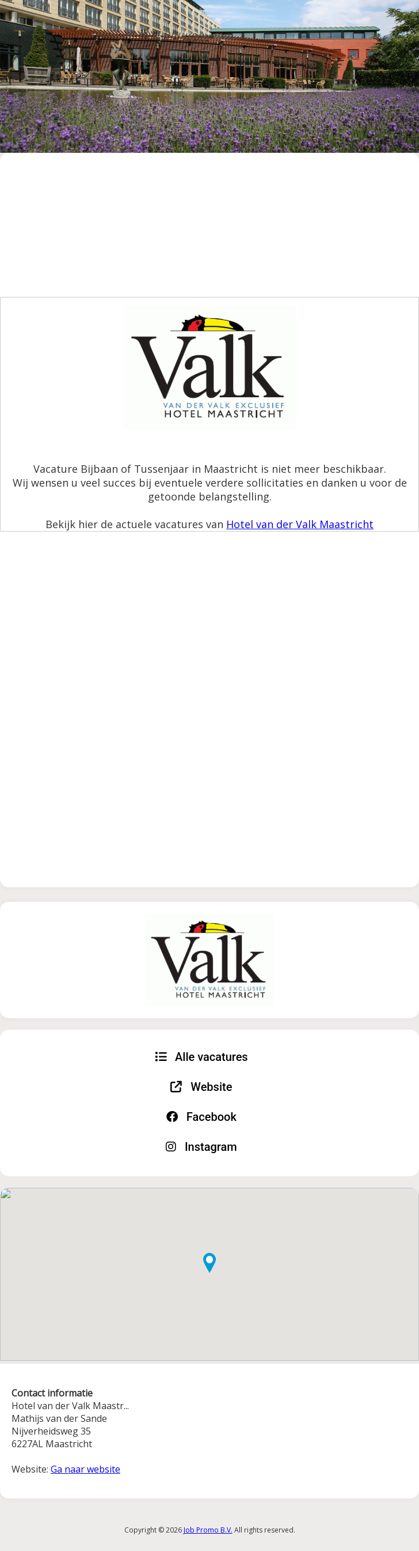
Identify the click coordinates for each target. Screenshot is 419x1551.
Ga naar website (85, 1469)
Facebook (201, 1117)
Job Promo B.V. (208, 1530)
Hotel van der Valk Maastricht (300, 524)
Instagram (201, 1147)
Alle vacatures (201, 1057)
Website (201, 1087)
